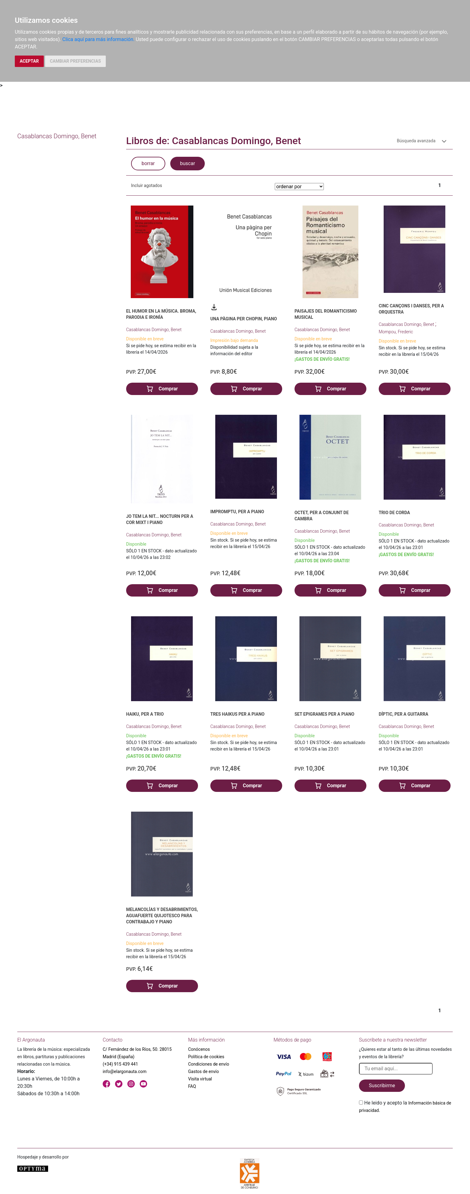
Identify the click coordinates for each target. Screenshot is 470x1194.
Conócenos (199, 1049)
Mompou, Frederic (396, 331)
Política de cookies (206, 1056)
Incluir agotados (146, 185)
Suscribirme (382, 1085)
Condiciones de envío (208, 1064)
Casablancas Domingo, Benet (154, 329)
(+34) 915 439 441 (120, 1064)
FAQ (192, 1086)
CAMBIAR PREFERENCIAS (75, 61)
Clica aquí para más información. (98, 39)
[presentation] (406, 1129)
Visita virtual (200, 1078)
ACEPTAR (29, 61)
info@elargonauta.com (124, 1071)
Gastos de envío (203, 1071)
